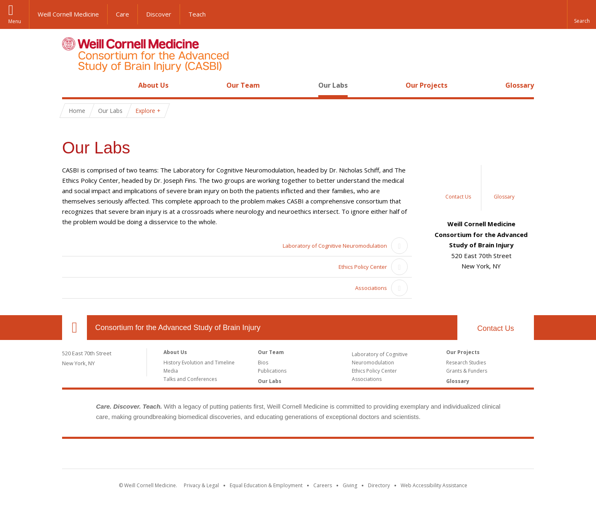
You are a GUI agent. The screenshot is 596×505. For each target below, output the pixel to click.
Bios (263, 362)
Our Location (74, 327)
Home (71, 85)
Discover (158, 14)
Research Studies (466, 362)
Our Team (243, 85)
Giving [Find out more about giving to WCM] (350, 485)
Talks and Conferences (190, 379)
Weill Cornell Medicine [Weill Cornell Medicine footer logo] (298, 455)
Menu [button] (14, 21)
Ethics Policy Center (363, 266)
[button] (581, 14)
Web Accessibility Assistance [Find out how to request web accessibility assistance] (434, 485)
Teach (197, 14)
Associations (371, 288)
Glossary (519, 85)
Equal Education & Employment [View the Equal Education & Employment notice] (266, 485)
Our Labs (333, 85)
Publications (272, 370)
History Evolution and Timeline (199, 362)
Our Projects (426, 85)
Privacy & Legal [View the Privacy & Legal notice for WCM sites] (201, 485)
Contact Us (495, 328)
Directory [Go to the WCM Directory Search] (379, 485)
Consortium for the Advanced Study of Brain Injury (177, 327)
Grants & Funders (466, 370)
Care (122, 14)
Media (170, 370)
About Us (153, 85)
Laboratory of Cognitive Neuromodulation (335, 245)
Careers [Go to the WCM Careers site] (322, 485)
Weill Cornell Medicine (68, 14)
